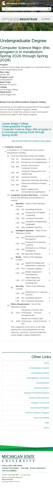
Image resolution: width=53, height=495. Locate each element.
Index (47, 423)
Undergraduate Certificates (37, 378)
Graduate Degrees (41, 388)
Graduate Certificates (40, 403)
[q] (26, 9)
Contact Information (10, 468)
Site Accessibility (9, 471)
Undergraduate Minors (40, 373)
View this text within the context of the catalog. (31, 141)
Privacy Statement (37, 468)
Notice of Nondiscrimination (12, 477)
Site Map (24, 468)
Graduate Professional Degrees (36, 393)
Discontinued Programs (40, 408)
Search (46, 428)
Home (46, 363)
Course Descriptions (41, 418)
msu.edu (27, 475)
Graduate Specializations (39, 398)
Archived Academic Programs (37, 413)
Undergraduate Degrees (39, 368)
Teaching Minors (42, 383)
